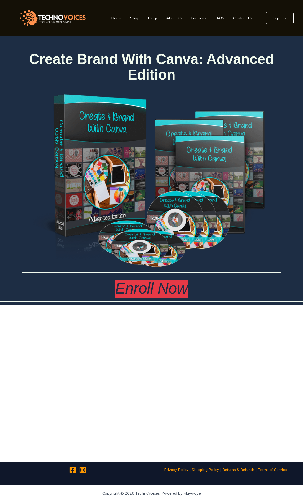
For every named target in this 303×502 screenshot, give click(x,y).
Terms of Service (272, 469)
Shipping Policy (205, 469)
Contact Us (243, 18)
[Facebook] (72, 470)
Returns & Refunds (238, 469)
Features (198, 18)
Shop (134, 18)
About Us (174, 18)
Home (116, 18)
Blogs (153, 18)
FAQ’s (219, 18)
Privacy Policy (176, 469)
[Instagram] (82, 470)
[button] (280, 18)
